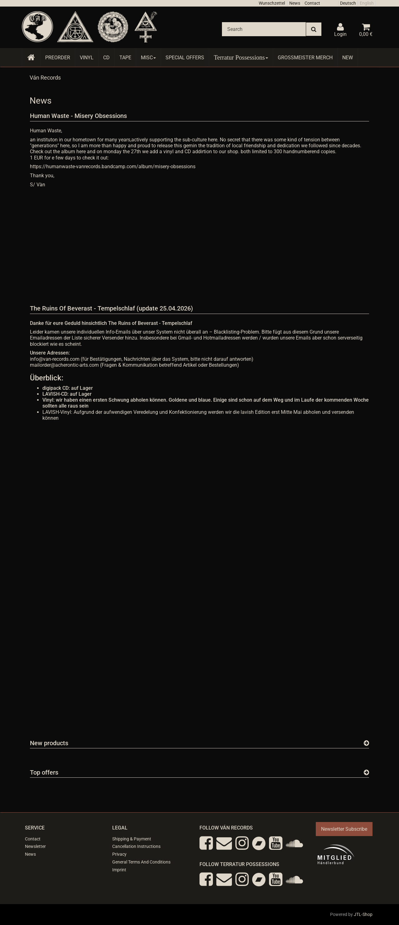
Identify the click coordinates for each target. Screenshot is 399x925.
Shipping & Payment (131, 838)
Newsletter (35, 846)
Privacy (119, 854)
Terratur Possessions (241, 57)
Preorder (57, 58)
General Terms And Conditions (141, 861)
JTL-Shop (363, 914)
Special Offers (185, 58)
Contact (312, 3)
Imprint (119, 869)
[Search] (264, 29)
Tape (125, 58)
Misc (148, 58)
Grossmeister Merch (305, 58)
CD (106, 58)
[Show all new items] (366, 743)
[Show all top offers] (366, 772)
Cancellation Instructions (136, 846)
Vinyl (87, 58)
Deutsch (348, 3)
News (294, 3)
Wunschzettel (272, 3)
